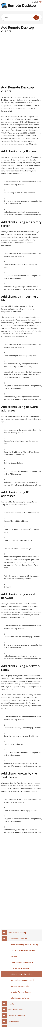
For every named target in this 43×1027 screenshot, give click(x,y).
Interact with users (15, 1010)
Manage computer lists (20, 986)
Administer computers (16, 1016)
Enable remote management (22, 962)
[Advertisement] (21, 59)
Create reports (13, 1021)
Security (11, 1004)
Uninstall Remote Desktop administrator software (21, 995)
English (37, 2)
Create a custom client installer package (23, 953)
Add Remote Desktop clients (22, 974)
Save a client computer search (22, 980)
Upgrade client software (20, 968)
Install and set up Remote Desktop (24, 944)
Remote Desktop (22, 5)
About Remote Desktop (17, 932)
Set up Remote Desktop (17, 938)
